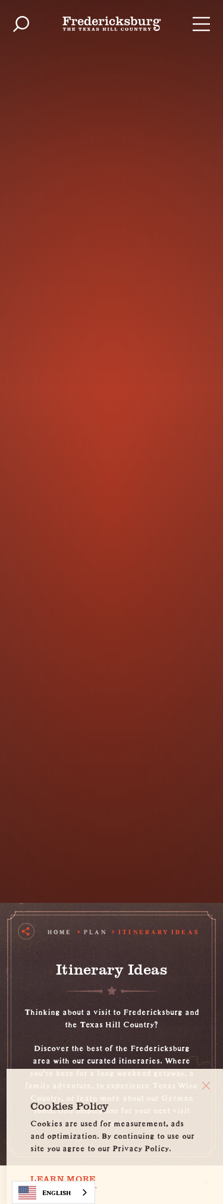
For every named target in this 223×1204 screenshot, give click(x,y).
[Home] (111, 23)
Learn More (63, 1179)
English (44, 1193)
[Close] (206, 1086)
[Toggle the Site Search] (21, 24)
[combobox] (53, 1192)
